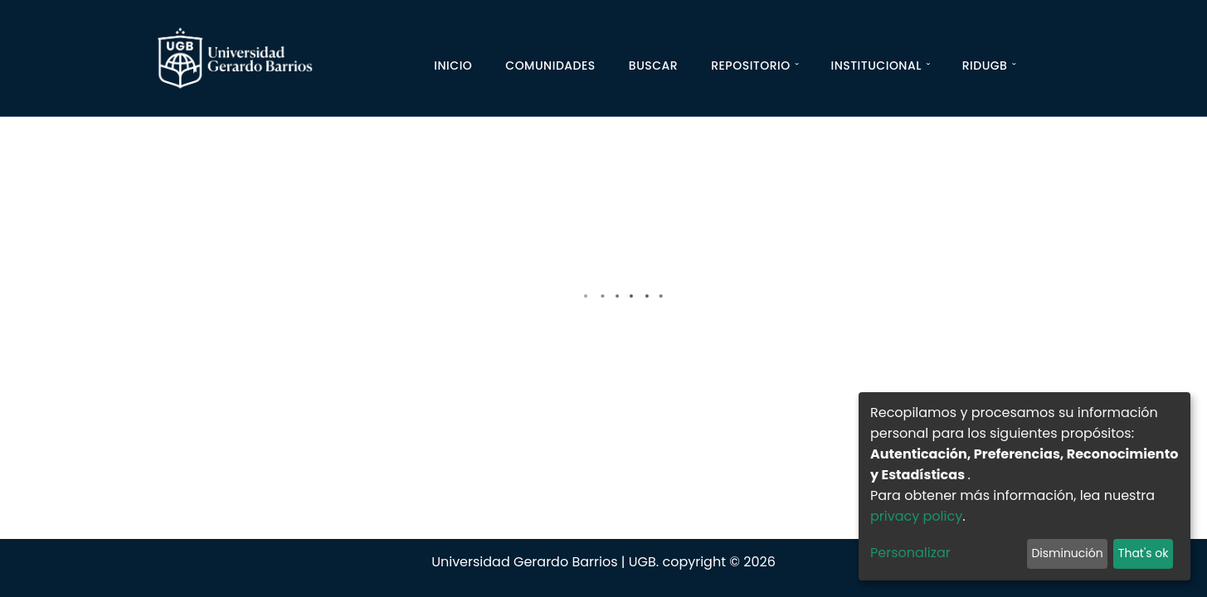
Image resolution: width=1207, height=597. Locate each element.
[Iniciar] (1047, 69)
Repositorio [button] (751, 65)
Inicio (453, 65)
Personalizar (910, 552)
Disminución (1066, 553)
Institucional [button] (875, 65)
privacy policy (916, 516)
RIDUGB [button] (985, 65)
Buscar (653, 65)
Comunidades (550, 65)
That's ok (1143, 553)
